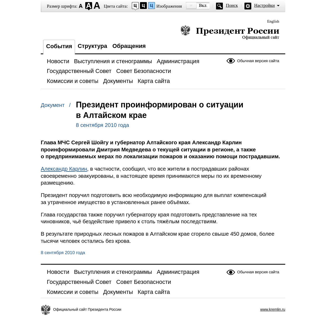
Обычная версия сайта (258, 60)
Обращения (129, 46)
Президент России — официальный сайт (229, 32)
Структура (92, 46)
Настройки (264, 5)
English (273, 21)
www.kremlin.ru (272, 309)
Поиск (232, 5)
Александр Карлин (64, 169)
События (59, 46)
